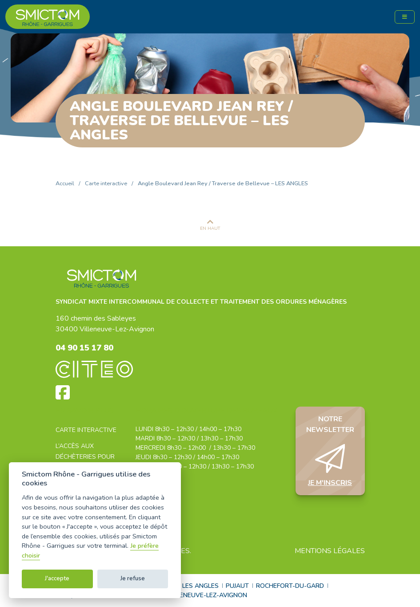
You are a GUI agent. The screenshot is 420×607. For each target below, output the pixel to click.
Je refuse (132, 578)
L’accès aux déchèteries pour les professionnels (88, 457)
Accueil (65, 183)
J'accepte (57, 578)
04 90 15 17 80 (84, 347)
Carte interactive (106, 183)
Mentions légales (330, 551)
